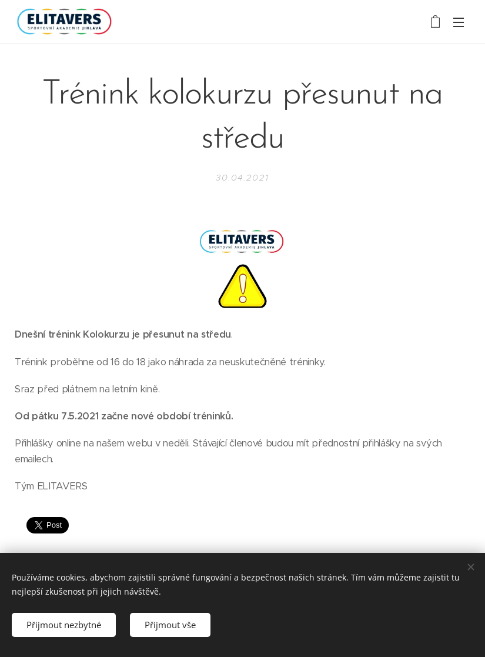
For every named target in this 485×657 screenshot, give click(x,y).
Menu (458, 22)
